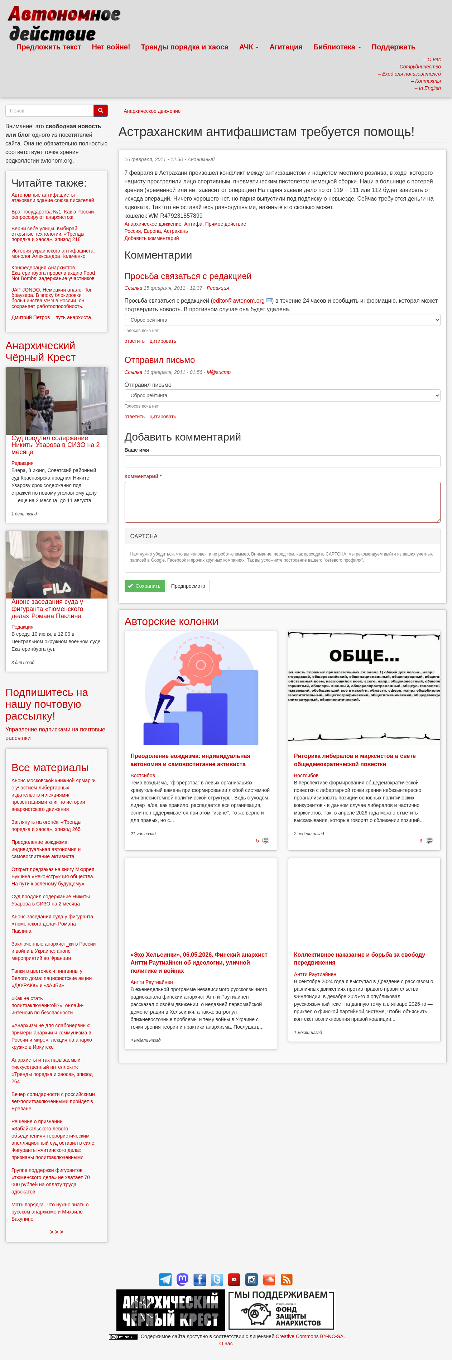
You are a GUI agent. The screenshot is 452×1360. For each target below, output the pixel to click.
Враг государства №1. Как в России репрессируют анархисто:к (52, 214)
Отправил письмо (160, 360)
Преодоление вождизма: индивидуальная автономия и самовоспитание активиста (46, 849)
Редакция (218, 288)
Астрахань (176, 231)
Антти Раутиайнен (152, 982)
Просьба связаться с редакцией (188, 276)
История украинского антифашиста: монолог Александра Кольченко (53, 253)
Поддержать (393, 47)
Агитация (285, 47)
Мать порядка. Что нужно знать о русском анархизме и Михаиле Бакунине (50, 1212)
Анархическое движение (152, 111)
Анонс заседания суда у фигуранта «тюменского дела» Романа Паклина (47, 609)
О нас (225, 1343)
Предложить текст (48, 47)
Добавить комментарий (152, 238)
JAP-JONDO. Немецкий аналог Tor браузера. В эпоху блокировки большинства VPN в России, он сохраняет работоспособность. (51, 298)
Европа (152, 231)
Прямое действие (225, 224)
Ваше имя (137, 450)
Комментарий (143, 476)
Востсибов (143, 775)
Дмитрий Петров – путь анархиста (51, 317)
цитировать (163, 341)
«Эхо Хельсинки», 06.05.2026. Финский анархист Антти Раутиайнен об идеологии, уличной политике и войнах (199, 963)
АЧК (249, 47)
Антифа (193, 224)
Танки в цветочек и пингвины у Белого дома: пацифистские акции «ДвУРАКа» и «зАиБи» (51, 978)
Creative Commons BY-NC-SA (309, 1336)
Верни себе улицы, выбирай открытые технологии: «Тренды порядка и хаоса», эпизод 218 (48, 234)
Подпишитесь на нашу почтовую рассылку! (46, 704)
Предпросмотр (188, 586)
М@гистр (219, 372)
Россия (133, 231)
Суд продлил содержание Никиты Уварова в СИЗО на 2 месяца (55, 445)
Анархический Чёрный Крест (40, 351)
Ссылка (134, 288)
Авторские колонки (171, 621)
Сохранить (144, 586)
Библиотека (337, 47)
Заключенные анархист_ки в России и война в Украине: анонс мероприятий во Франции (53, 951)
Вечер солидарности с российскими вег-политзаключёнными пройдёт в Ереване (53, 1101)
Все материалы (50, 767)
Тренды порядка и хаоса (185, 47)
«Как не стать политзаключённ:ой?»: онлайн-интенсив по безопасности (47, 1005)
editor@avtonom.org (239, 301)
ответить (135, 341)
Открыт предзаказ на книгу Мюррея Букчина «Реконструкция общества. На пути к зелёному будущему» (52, 876)
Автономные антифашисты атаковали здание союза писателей (52, 197)
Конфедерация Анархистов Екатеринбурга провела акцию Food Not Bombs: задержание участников (53, 273)
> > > (56, 1232)
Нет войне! (111, 47)
